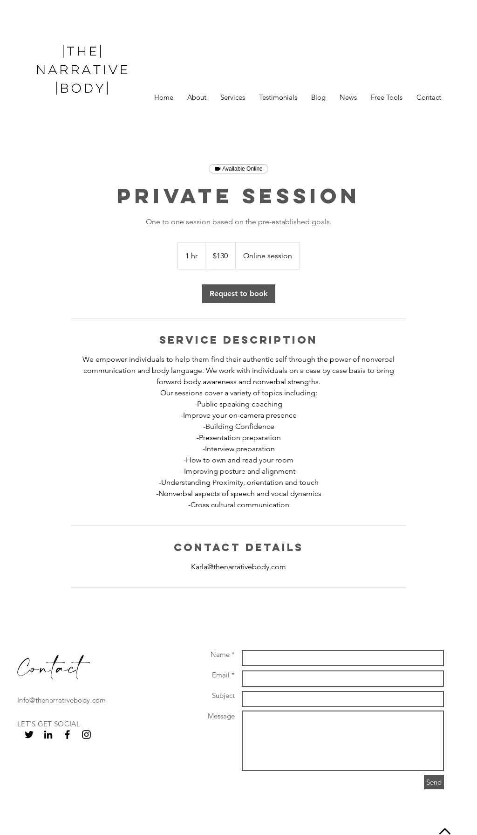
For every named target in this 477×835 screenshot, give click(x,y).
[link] (238, 293)
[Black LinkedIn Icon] (48, 734)
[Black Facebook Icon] (67, 734)
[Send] (434, 782)
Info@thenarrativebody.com (61, 700)
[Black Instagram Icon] (86, 734)
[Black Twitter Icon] (29, 734)
